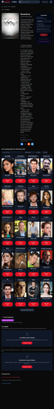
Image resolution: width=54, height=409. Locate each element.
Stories (8, 6)
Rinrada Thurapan (46, 298)
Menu (14, 2)
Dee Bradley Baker (20, 237)
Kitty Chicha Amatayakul (7, 206)
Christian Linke (33, 298)
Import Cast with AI (43, 41)
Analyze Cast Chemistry (8, 320)
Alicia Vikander (7, 238)
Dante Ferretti (46, 267)
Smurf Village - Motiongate (20, 176)
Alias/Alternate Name (43, 28)
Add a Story (42, 1)
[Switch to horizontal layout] (38, 152)
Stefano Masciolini (33, 207)
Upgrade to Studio (27, 343)
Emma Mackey (46, 207)
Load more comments (6, 383)
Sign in (49, 1)
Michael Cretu (20, 298)
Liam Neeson (20, 206)
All (20, 1)
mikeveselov (29, 139)
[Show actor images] (45, 152)
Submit (44, 34)
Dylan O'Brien (33, 175)
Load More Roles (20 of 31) (27, 310)
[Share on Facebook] (21, 144)
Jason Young (33, 238)
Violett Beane (46, 238)
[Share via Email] (32, 144)
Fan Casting (4, 6)
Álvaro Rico (7, 299)
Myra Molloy (7, 175)
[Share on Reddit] (29, 144)
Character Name (40, 23)
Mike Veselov (33, 268)
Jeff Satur (20, 269)
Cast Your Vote (7, 181)
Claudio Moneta (46, 175)
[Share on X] (25, 144)
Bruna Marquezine (7, 269)
